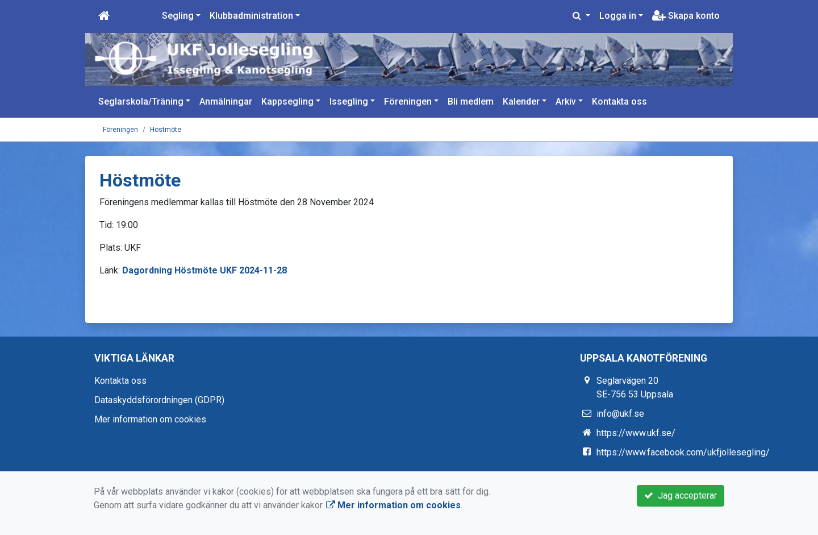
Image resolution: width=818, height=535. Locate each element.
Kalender (521, 101)
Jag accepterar (680, 495)
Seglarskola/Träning (140, 101)
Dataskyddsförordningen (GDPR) (159, 400)
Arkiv (566, 101)
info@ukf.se (620, 413)
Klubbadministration (251, 15)
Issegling (348, 101)
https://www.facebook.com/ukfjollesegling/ (683, 452)
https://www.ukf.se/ (635, 433)
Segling (178, 15)
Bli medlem (471, 101)
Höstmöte (165, 130)
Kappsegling (287, 101)
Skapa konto (686, 15)
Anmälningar (225, 101)
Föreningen (408, 101)
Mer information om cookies (150, 419)
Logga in (617, 15)
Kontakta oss (619, 101)
